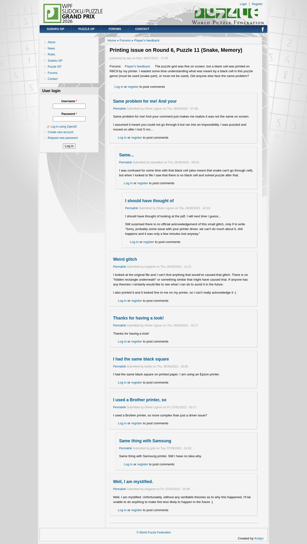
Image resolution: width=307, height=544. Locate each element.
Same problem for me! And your (145, 101)
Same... (126, 155)
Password (69, 114)
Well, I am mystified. (133, 481)
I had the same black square (141, 359)
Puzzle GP (86, 29)
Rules (51, 54)
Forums (115, 29)
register (133, 87)
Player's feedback (146, 40)
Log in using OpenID (64, 126)
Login (243, 4)
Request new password (63, 138)
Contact (142, 29)
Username (69, 101)
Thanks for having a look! (138, 318)
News (51, 48)
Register (257, 4)
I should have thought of (149, 200)
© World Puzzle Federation (153, 532)
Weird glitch (125, 259)
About (51, 42)
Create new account (60, 132)
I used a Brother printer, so (139, 399)
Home (111, 40)
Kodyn (260, 538)
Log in (118, 87)
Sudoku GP (55, 29)
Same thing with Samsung (145, 440)
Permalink (119, 108)
